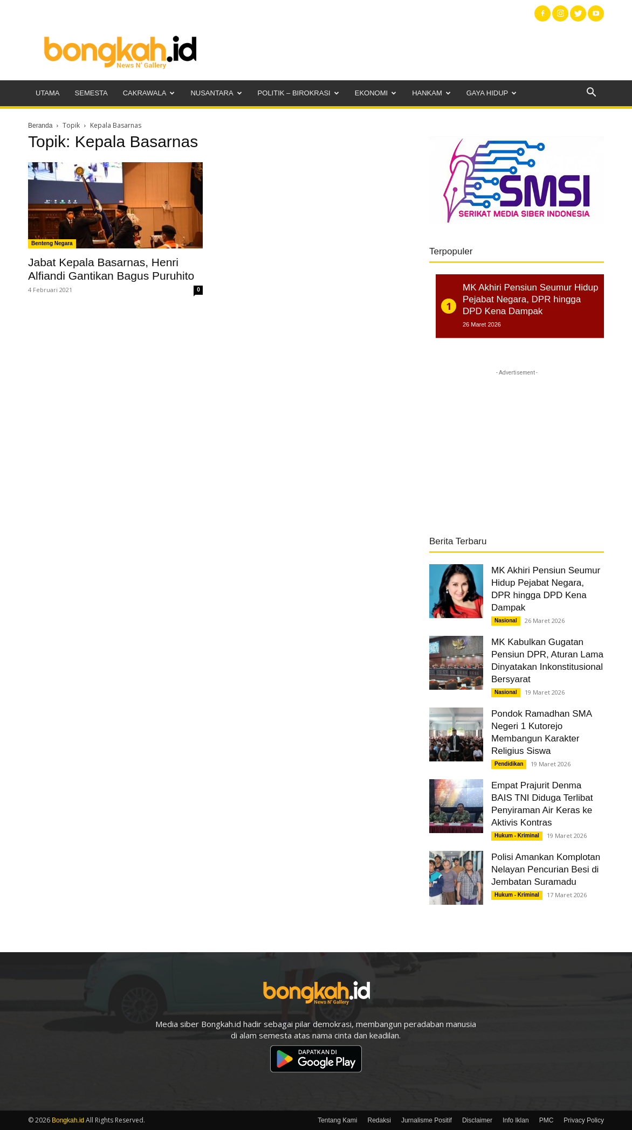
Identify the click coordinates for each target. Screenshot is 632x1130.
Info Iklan (516, 1120)
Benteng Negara (52, 243)
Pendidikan (508, 764)
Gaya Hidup (491, 93)
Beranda (40, 125)
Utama (48, 93)
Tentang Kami (337, 1120)
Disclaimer (477, 1120)
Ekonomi (375, 93)
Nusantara (216, 93)
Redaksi (379, 1120)
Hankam (431, 93)
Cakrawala (149, 93)
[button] (591, 93)
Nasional (505, 620)
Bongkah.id (68, 1120)
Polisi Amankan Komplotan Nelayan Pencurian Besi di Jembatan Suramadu (545, 869)
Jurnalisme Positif (426, 1120)
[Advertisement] (407, 51)
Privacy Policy (584, 1120)
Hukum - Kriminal (516, 835)
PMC (546, 1120)
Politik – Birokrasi (298, 93)
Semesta (91, 93)
